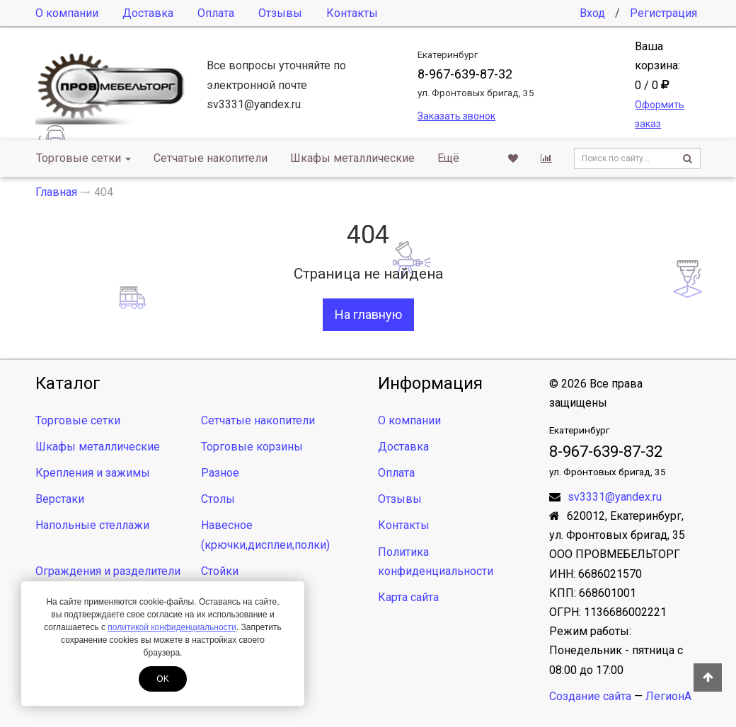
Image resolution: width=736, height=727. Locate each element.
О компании (66, 13)
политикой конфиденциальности (172, 627)
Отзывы (280, 13)
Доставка (147, 13)
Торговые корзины (252, 446)
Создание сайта (590, 696)
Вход (592, 13)
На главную (368, 314)
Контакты (352, 13)
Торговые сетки (83, 158)
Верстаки (59, 499)
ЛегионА (668, 696)
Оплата (215, 13)
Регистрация (663, 13)
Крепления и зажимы (92, 472)
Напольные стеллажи (92, 525)
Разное (220, 472)
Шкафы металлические (352, 158)
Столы (218, 499)
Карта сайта (408, 597)
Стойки (219, 571)
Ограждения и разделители (107, 571)
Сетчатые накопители (211, 158)
